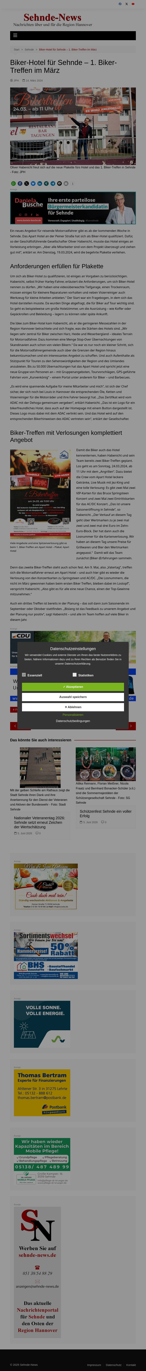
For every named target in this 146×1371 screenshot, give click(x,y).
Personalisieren (73, 714)
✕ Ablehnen (73, 707)
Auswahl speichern (73, 697)
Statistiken (83, 674)
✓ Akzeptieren (73, 686)
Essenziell (32, 674)
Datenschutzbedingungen (73, 721)
